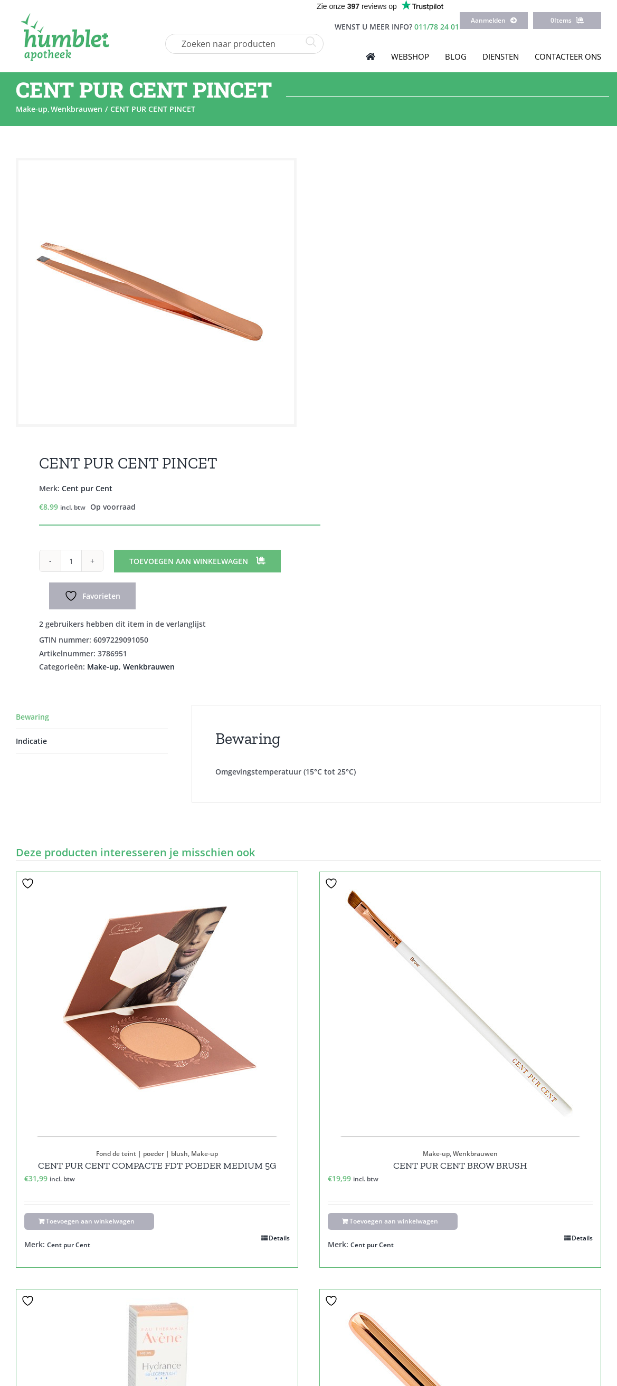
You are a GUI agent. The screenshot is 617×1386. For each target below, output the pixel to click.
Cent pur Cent (87, 488)
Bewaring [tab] (32, 717)
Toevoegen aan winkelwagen (188, 561)
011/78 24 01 (436, 27)
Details (279, 1238)
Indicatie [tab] (31, 741)
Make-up (103, 667)
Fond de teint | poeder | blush (142, 1154)
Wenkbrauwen (149, 667)
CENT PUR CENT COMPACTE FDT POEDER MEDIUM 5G (157, 1165)
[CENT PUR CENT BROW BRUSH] (460, 1004)
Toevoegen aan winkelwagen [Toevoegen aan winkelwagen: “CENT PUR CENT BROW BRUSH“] (393, 1221)
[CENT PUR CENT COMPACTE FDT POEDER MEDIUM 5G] (157, 1004)
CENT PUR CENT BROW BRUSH (460, 1165)
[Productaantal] (71, 560)
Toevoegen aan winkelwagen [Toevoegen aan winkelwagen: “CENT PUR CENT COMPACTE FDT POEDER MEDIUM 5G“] (90, 1221)
